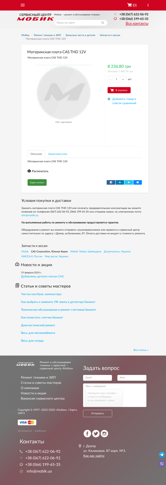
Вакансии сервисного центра (43, 398)
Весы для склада (32, 340)
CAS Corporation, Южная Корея (49, 251)
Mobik (24, 251)
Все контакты (137, 23)
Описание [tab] (36, 154)
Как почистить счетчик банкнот (42, 317)
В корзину (121, 90)
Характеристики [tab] (57, 154)
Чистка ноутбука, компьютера (41, 294)
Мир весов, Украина (56, 256)
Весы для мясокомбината (38, 332)
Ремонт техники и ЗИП (38, 377)
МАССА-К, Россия (31, 256)
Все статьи (141, 350)
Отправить (97, 413)
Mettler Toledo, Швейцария (85, 251)
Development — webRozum (32, 431)
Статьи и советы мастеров (43, 286)
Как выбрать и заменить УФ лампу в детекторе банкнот (58, 302)
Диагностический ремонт (38, 325)
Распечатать (38, 171)
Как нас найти (93, 456)
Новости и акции (33, 265)
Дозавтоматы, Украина (117, 251)
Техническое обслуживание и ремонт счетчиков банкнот (58, 309)
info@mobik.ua (29, 215)
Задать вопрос (37, 182)
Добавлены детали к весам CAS (42, 276)
